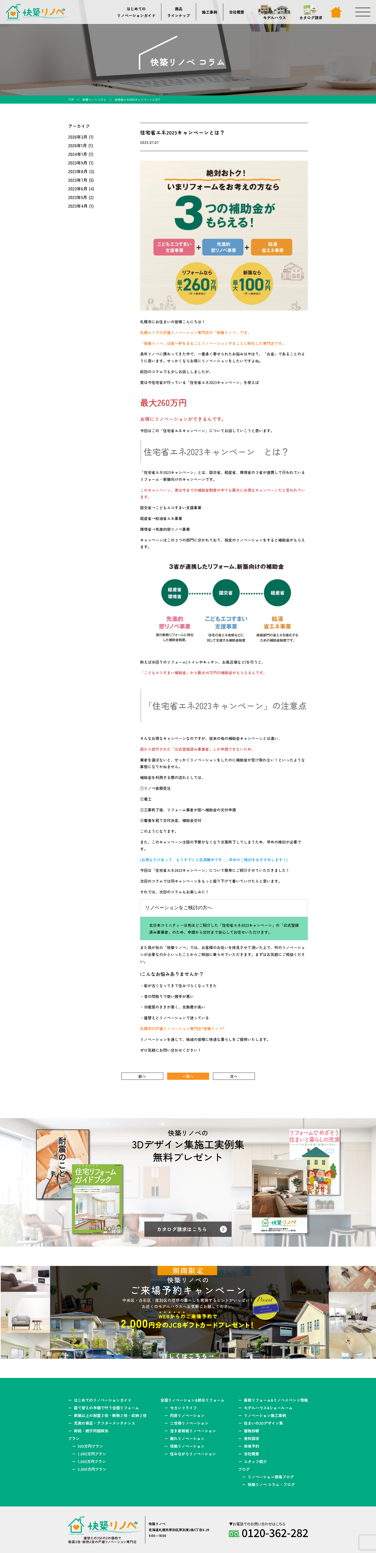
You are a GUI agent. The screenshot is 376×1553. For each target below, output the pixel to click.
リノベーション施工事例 (265, 1415)
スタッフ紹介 (255, 1461)
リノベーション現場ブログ (271, 1477)
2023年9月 (78, 162)
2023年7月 (78, 180)
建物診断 (251, 1431)
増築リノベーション (187, 1446)
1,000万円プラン (92, 1454)
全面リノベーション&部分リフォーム (192, 1400)
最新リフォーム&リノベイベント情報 (276, 1400)
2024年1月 (77, 154)
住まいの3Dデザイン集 (263, 1423)
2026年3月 (78, 137)
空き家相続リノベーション (193, 1431)
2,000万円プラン (92, 1469)
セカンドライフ (183, 1408)
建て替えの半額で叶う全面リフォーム (106, 1408)
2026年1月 (77, 145)
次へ (234, 1076)
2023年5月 (77, 197)
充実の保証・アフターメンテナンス (104, 1423)
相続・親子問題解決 (91, 1431)
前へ (142, 1076)
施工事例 (209, 12)
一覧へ (188, 1076)
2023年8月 (78, 171)
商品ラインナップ (178, 12)
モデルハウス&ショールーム (268, 1408)
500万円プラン (90, 1446)
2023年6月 (78, 188)
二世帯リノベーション (189, 1423)
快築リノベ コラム (94, 99)
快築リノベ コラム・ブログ (271, 1484)
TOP (71, 99)
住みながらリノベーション (193, 1454)
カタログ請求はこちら (182, 1229)
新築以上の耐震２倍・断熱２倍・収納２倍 (110, 1415)
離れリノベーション (187, 1438)
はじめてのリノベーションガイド (136, 12)
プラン (74, 1438)
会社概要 (236, 12)
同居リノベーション (187, 1415)
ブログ (244, 1469)
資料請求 (251, 1438)
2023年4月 (78, 206)
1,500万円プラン (92, 1461)
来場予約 (251, 1446)
